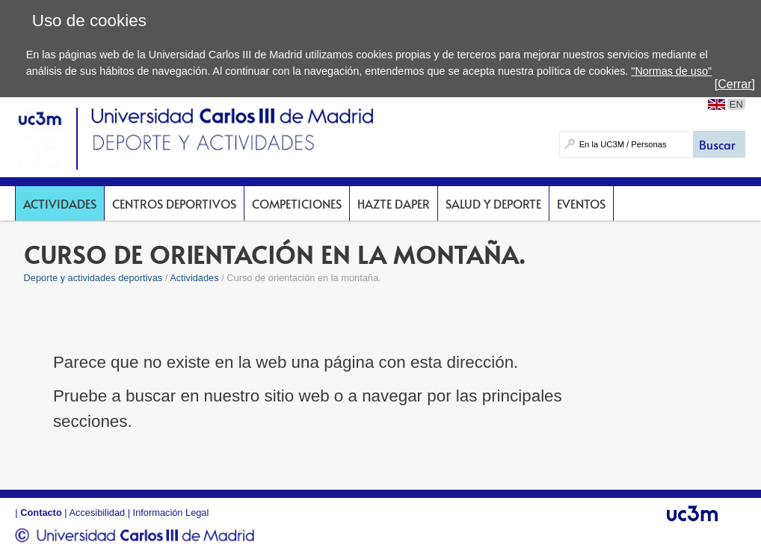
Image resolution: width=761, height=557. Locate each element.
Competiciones (297, 203)
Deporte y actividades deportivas (93, 277)
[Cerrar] (735, 84)
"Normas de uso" (671, 71)
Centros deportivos (174, 203)
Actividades (59, 203)
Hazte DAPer (393, 203)
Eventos (581, 203)
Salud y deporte (493, 203)
